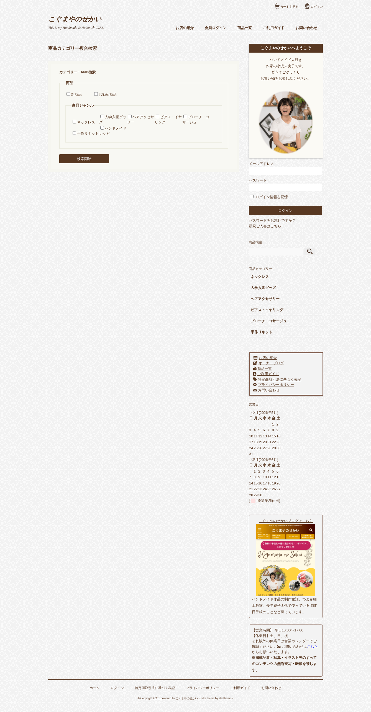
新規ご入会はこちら (271, 225)
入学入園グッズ (269, 287)
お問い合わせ (305, 28)
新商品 (78, 94)
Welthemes (226, 704)
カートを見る (285, 4)
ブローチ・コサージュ (275, 320)
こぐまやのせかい (77, 19)
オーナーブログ (277, 362)
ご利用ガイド (272, 28)
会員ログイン (214, 28)
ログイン (315, 6)
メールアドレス (288, 167)
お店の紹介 (183, 28)
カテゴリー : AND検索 (79, 72)
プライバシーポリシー (282, 384)
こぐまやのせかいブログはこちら (288, 520)
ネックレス (88, 122)
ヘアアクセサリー (271, 298)
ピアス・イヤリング (273, 309)
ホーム (95, 693)
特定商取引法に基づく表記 (285, 379)
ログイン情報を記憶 (275, 196)
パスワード (288, 183)
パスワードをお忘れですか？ (278, 220)
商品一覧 (243, 28)
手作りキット (89, 133)
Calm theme (206, 704)
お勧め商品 (109, 94)
